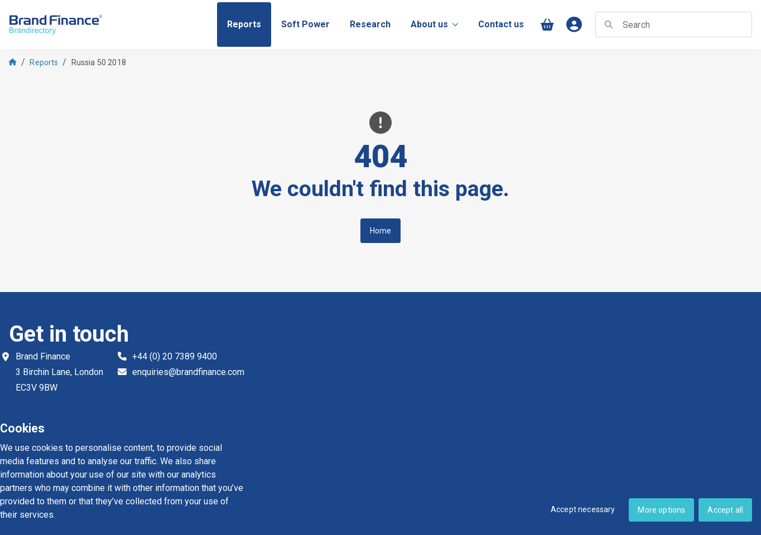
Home (381, 230)
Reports (44, 62)
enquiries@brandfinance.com (188, 372)
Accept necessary (583, 509)
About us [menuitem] (434, 24)
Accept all (725, 509)
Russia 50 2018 (98, 62)
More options (661, 509)
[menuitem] (244, 24)
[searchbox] (673, 24)
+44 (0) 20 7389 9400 (174, 356)
